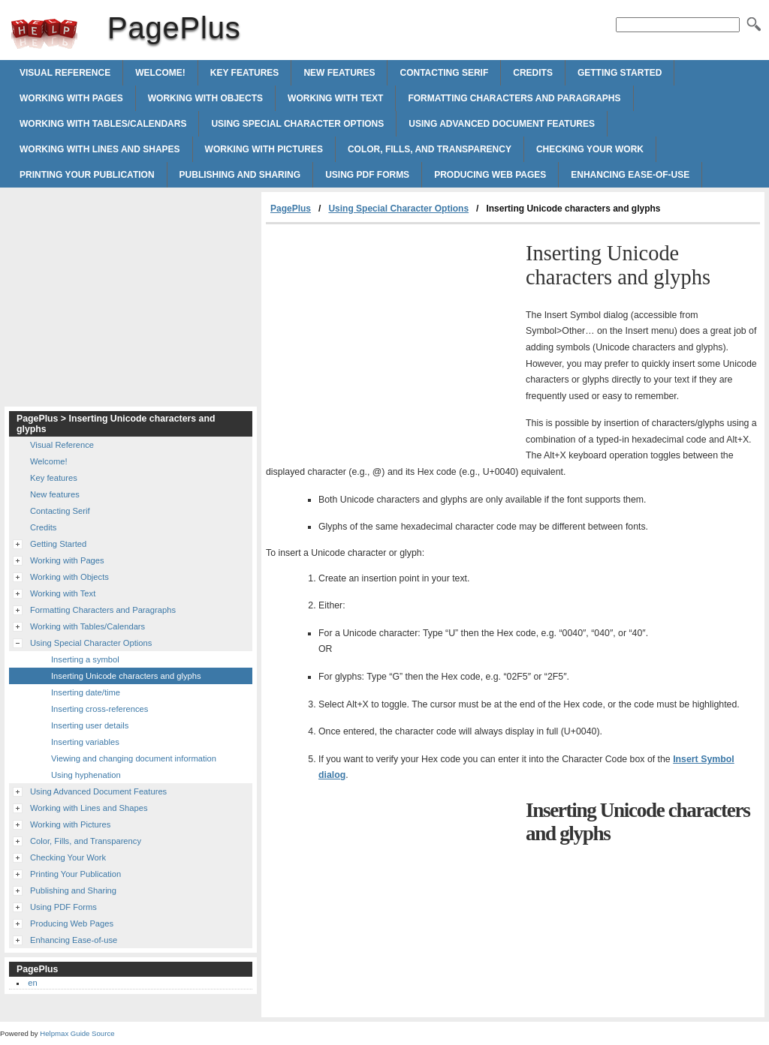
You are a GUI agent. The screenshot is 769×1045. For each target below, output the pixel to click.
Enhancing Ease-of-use (630, 175)
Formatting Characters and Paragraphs (514, 98)
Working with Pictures (264, 149)
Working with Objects (205, 98)
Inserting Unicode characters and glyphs (126, 675)
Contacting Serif (444, 73)
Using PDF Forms (367, 175)
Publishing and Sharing (240, 175)
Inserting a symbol (85, 659)
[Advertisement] (392, 337)
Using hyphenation (86, 774)
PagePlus (44, 34)
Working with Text (335, 98)
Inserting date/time (85, 692)
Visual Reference (65, 73)
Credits (533, 73)
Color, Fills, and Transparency (429, 149)
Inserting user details (89, 725)
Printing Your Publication (87, 175)
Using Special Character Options (297, 124)
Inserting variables (85, 741)
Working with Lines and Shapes (100, 149)
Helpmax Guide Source (77, 1033)
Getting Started (620, 73)
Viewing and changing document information (133, 758)
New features (339, 73)
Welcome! (160, 73)
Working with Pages (71, 98)
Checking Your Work (590, 149)
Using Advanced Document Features (502, 124)
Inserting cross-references (99, 708)
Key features (244, 73)
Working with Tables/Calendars (103, 124)
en (32, 982)
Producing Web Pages (490, 175)
